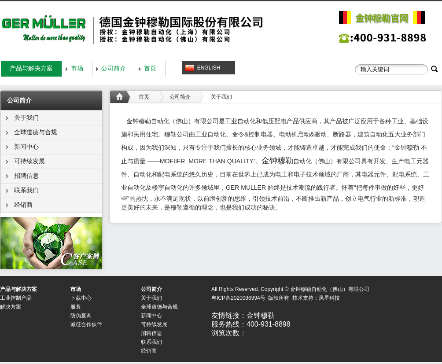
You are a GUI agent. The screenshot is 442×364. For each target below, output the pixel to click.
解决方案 (10, 307)
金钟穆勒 (138, 121)
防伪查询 (81, 316)
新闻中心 (26, 146)
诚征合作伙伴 (86, 324)
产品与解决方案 (31, 68)
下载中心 (81, 298)
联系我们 (26, 190)
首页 (150, 68)
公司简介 (113, 68)
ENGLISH (209, 68)
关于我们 (26, 117)
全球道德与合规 (35, 132)
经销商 (23, 205)
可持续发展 (29, 161)
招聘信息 (26, 176)
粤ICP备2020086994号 (238, 298)
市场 (77, 68)
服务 (75, 307)
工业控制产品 (16, 298)
